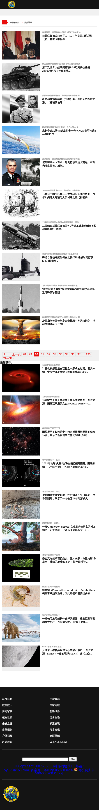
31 (42, 354)
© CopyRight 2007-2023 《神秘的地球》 (44, 766)
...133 (87, 354)
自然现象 (7, 729)
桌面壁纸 (55, 735)
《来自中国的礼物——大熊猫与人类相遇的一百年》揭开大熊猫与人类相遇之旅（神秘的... (68, 195)
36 (73, 354)
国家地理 (55, 705)
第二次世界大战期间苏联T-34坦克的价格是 (61, 64)
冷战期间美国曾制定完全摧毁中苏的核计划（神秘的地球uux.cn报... (68, 322)
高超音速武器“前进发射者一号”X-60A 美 (60, 127)
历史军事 (28, 22)
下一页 (7, 358)
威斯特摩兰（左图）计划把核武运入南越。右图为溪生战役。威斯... (68, 164)
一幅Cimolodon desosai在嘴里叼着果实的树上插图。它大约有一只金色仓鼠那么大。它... (68, 528)
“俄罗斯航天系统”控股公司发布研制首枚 (60, 285)
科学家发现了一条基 (51, 460)
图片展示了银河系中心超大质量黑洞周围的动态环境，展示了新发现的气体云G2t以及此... (68, 433)
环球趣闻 (7, 741)
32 (48, 354)
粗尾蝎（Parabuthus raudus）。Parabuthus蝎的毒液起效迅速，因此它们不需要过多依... (68, 591)
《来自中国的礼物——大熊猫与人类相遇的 (61, 190)
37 (78, 354)
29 (30, 354)
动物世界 (55, 711)
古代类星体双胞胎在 (51, 396)
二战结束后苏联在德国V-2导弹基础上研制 (61, 222)
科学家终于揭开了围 (51, 428)
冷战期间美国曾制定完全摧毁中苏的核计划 (61, 317)
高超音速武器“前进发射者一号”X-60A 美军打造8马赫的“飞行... (69, 132)
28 (24, 354)
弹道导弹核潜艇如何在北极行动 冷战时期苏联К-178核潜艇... (67, 259)
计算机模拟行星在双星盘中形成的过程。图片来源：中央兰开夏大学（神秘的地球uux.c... (68, 370)
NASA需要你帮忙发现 (52, 646)
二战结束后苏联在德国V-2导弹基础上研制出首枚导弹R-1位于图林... (69, 227)
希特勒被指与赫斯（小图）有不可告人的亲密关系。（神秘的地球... (68, 100)
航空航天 (7, 705)
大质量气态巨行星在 (51, 365)
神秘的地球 (15, 22)
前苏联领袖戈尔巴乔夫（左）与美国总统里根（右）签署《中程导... (67, 37)
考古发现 (55, 729)
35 (66, 354)
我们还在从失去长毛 (51, 615)
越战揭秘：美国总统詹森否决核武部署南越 (61, 158)
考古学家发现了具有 (51, 555)
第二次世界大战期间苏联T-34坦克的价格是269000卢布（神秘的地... (66, 69)
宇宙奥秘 (55, 699)
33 (54, 354)
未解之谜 (7, 723)
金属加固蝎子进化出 (51, 586)
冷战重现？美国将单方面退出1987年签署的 (61, 32)
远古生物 (55, 717)
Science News (59, 741)
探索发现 (55, 723)
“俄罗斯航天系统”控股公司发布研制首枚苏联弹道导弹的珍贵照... (68, 290)
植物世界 (7, 717)
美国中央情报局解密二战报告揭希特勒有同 (61, 95)
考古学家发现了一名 (51, 491)
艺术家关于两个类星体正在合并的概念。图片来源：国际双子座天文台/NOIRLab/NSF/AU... (68, 401)
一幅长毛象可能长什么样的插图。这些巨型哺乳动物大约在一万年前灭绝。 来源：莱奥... (68, 620)
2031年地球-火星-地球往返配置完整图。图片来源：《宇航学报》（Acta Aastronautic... (68, 465)
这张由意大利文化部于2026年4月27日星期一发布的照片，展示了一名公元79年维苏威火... (68, 496)
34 (60, 354)
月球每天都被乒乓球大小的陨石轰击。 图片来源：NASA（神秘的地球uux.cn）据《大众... (67, 651)
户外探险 (7, 735)
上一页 (16, 354)
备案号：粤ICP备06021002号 (52, 770)
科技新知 (7, 699)
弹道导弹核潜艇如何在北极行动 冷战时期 (60, 254)
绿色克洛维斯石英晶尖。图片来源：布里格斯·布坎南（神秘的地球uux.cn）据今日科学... (69, 560)
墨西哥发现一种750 (51, 523)
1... (6, 354)
